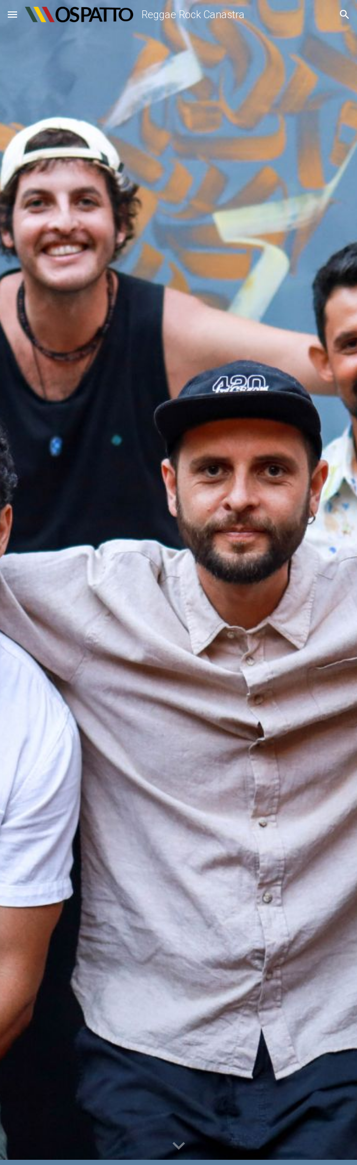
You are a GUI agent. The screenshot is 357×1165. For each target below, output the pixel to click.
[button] (12, 14)
